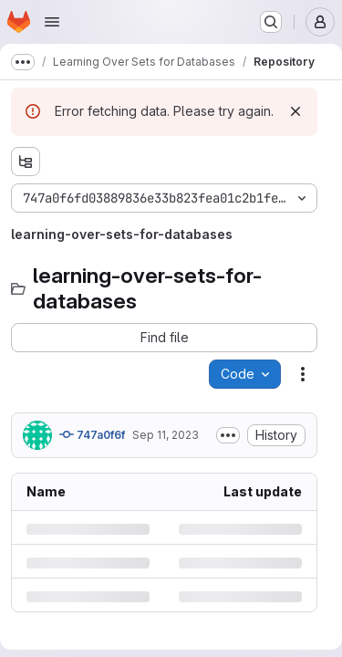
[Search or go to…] (271, 22)
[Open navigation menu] (52, 21)
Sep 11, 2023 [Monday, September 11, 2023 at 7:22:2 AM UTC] (165, 435)
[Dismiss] (295, 111)
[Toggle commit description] (228, 435)
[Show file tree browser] (25, 161)
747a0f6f (92, 434)
